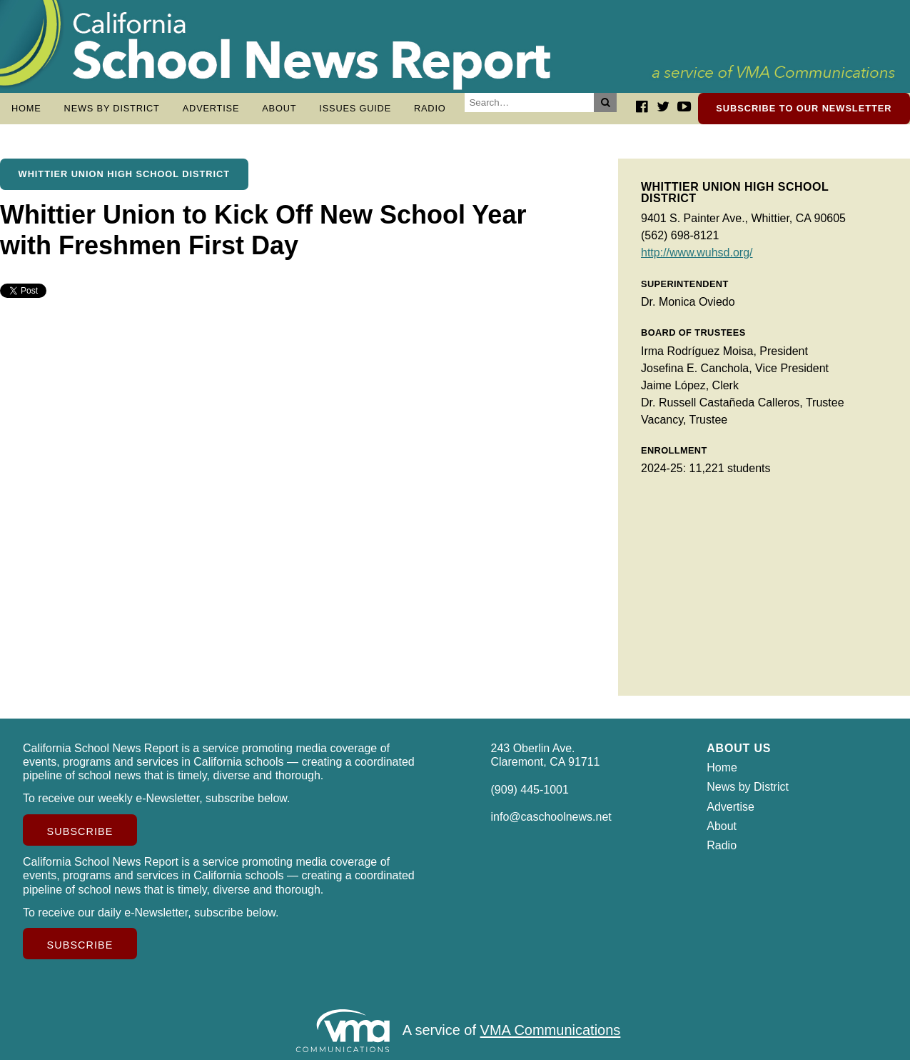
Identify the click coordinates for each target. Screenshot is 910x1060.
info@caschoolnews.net (551, 817)
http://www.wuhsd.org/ (697, 252)
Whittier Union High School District (124, 174)
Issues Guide (355, 108)
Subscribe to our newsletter (803, 108)
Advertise (211, 108)
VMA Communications (550, 1031)
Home (26, 108)
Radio (430, 108)
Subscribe (80, 831)
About (279, 108)
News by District (112, 108)
